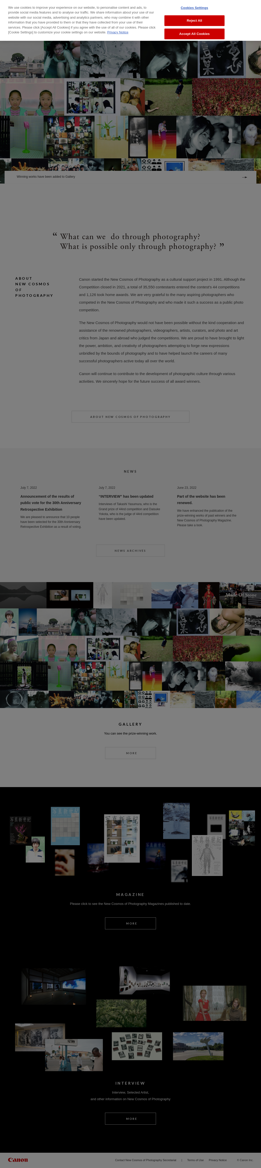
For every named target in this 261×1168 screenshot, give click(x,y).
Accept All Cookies (194, 32)
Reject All (194, 19)
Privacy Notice (117, 30)
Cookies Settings (194, 6)
